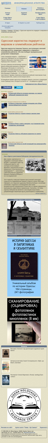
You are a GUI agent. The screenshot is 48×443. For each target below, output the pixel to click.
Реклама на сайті (6, 427)
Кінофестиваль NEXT (40, 13)
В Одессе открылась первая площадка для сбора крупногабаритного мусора (25, 104)
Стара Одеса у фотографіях (24, 200)
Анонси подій (7, 13)
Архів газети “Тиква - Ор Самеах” (26, 427)
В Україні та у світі (24, 23)
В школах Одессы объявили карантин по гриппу (25, 134)
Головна (7, 8)
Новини (24, 9)
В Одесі (7, 23)
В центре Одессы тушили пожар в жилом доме (24, 113)
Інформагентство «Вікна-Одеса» (36, 84)
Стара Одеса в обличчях (7, 18)
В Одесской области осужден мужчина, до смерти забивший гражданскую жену (25, 94)
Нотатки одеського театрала (7, 27)
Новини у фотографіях (40, 8)
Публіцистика (40, 23)
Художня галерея (24, 13)
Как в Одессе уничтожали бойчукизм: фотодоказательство (23, 156)
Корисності (43, 427)
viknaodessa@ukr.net (29, 432)
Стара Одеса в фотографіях (40, 18)
